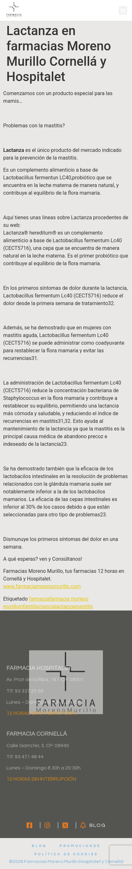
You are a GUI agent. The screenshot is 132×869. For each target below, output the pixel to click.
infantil (27, 606)
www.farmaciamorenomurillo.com (42, 586)
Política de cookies (66, 854)
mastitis (83, 606)
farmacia (39, 599)
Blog (39, 846)
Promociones (80, 846)
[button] (123, 10)
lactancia (45, 606)
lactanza (64, 606)
